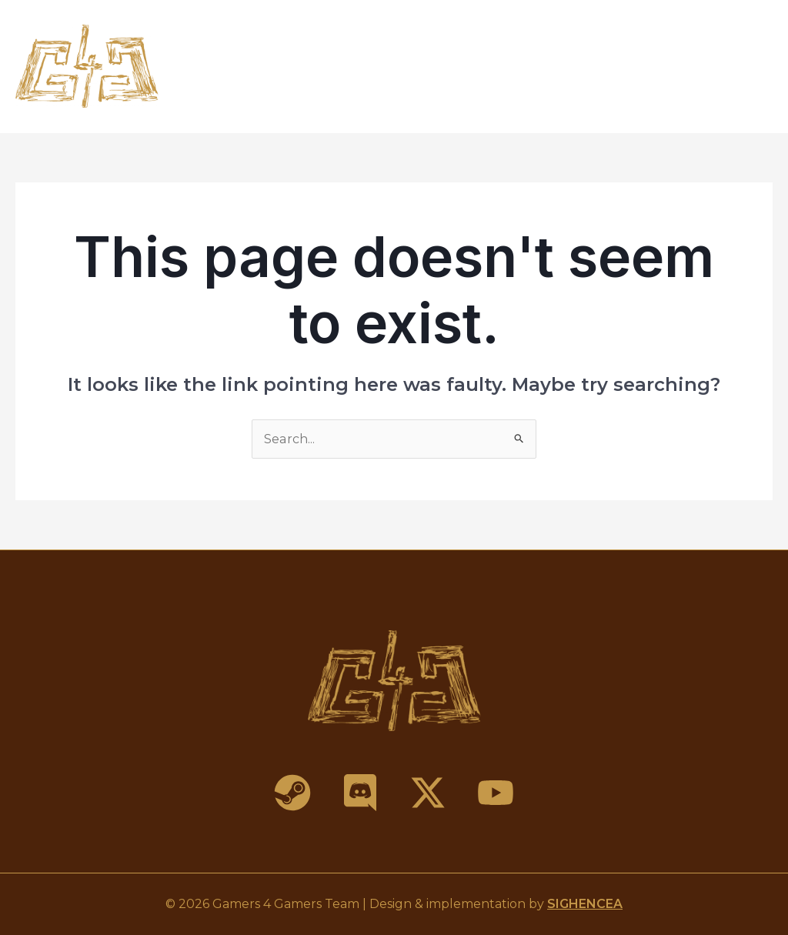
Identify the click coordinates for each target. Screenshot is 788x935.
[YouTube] (495, 792)
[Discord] (360, 792)
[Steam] (292, 792)
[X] (427, 792)
